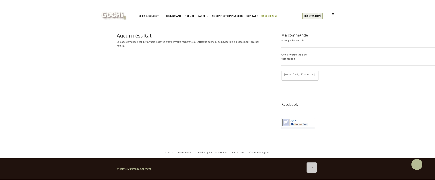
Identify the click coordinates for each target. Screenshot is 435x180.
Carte (201, 15)
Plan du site (238, 152)
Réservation (312, 15)
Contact (252, 15)
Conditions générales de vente (211, 152)
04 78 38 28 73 (269, 15)
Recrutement (184, 152)
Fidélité (190, 15)
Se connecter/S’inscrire (227, 15)
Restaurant (173, 15)
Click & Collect (149, 15)
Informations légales (258, 152)
